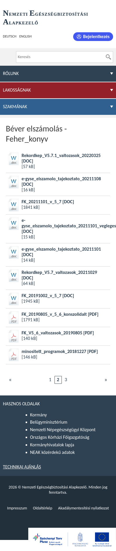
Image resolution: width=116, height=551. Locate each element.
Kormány (38, 415)
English (25, 36)
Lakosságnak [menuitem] (17, 90)
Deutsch (9, 36)
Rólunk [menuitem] (11, 73)
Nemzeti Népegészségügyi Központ (63, 429)
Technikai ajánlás (22, 467)
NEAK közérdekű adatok (52, 452)
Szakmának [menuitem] (15, 106)
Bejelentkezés (96, 36)
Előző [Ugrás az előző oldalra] (10, 379)
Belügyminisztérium (48, 422)
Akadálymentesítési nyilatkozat (83, 508)
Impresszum (17, 508)
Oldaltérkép (42, 508)
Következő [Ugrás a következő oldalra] (105, 379)
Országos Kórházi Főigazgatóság (59, 437)
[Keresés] (108, 57)
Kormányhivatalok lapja (52, 444)
